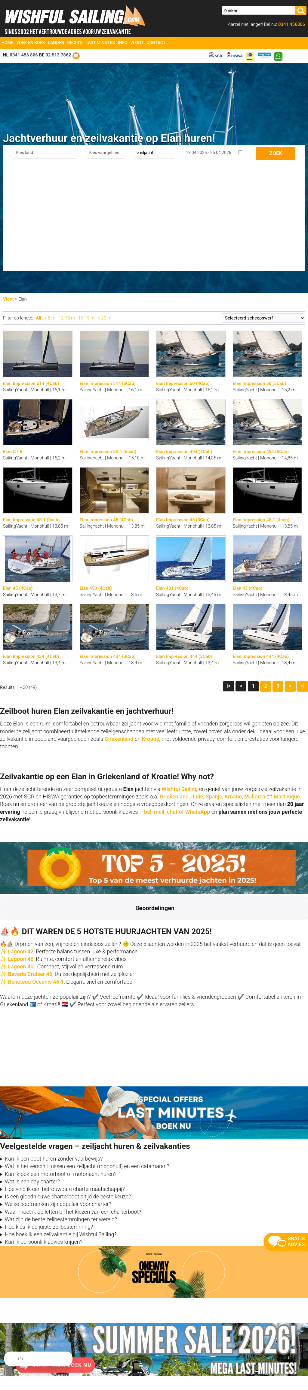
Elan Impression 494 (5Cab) (261, 345)
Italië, (198, 690)
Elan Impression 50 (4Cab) (183, 277)
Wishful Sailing (180, 683)
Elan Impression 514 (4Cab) (31, 277)
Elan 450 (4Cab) (96, 482)
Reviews (86, 1349)
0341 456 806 (24, 55)
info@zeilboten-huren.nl (24, 1334)
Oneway (161, 1341)
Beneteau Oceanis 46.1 (36, 875)
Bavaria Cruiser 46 (29, 868)
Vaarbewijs (88, 1356)
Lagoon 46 (20, 852)
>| (302, 580)
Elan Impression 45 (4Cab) (106, 413)
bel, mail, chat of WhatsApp (177, 705)
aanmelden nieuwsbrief (246, 1341)
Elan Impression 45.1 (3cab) (31, 413)
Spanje (214, 690)
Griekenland (119, 632)
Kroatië (150, 632)
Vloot (136, 42)
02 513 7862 (58, 55)
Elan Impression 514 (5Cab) (108, 277)
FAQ (157, 1356)
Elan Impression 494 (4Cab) (184, 345)
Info (122, 42)
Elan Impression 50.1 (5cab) (108, 345)
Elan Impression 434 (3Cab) (108, 550)
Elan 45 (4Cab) (18, 482)
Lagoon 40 (20, 860)
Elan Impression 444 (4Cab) (261, 550)
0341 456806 (291, 24)
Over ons (86, 1334)
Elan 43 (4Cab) (248, 482)
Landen (56, 42)
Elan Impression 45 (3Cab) (183, 413)
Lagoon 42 (20, 845)
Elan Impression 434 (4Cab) (31, 550)
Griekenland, (175, 690)
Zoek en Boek (31, 42)
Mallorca (254, 690)
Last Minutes (100, 42)
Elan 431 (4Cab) (172, 482)
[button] (5, 820)
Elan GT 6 (12, 345)
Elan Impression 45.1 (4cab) (261, 413)
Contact (155, 42)
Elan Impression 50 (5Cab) (259, 277)
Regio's (74, 42)
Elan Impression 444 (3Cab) (184, 550)
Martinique (287, 690)
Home (8, 42)
